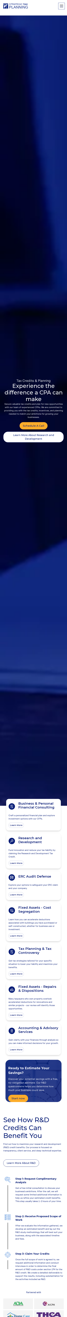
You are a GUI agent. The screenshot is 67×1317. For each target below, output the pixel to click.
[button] (61, 6)
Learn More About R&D (21, 1163)
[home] (15, 6)
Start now (18, 1098)
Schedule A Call (33, 425)
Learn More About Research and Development (33, 437)
